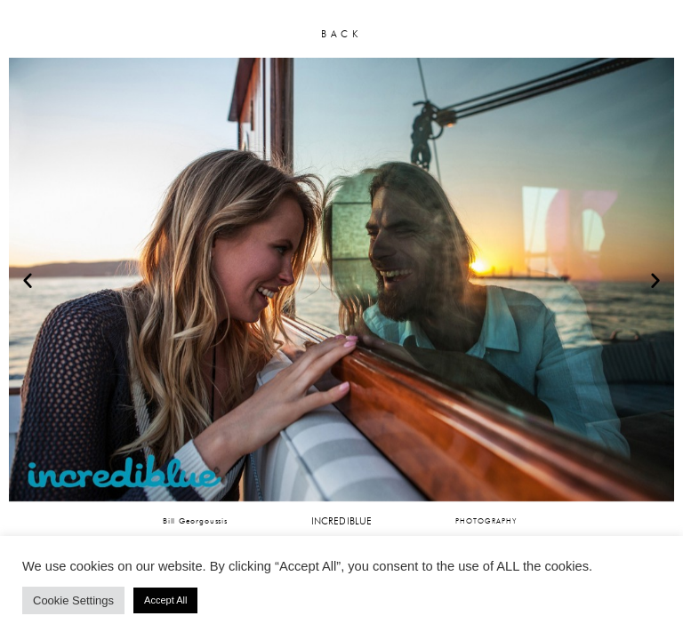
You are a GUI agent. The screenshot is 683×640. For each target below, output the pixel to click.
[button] (27, 280)
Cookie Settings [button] (73, 600)
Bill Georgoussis (195, 520)
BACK (341, 34)
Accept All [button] (165, 600)
